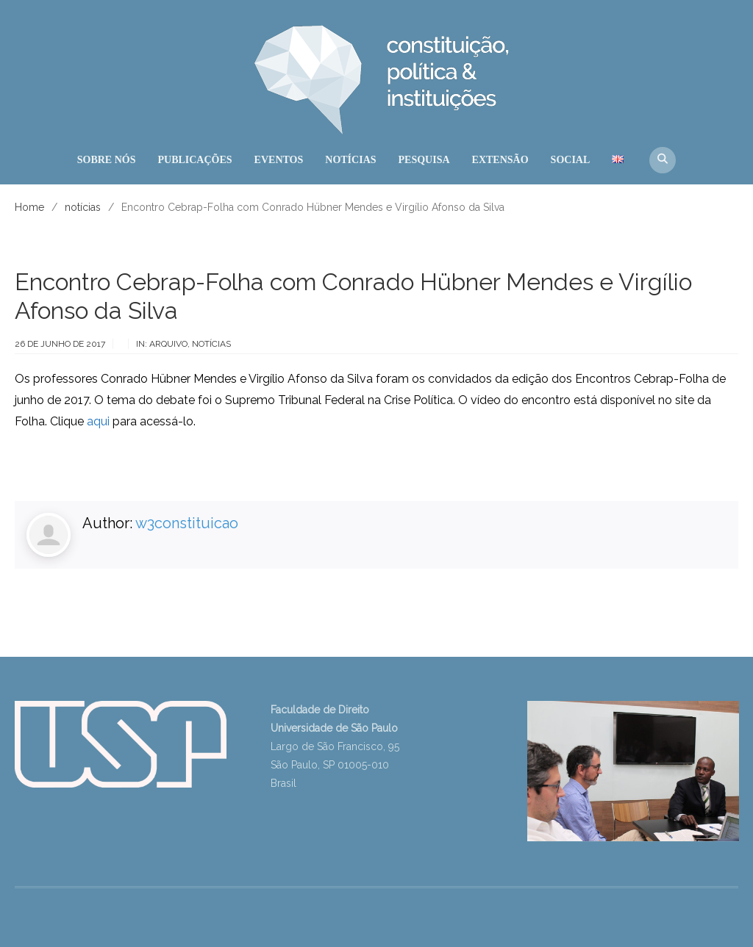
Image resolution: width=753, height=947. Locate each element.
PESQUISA (424, 159)
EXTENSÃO (500, 159)
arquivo (168, 344)
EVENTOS (279, 159)
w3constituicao (186, 523)
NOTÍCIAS (350, 159)
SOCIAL (570, 159)
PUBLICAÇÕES (194, 159)
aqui (98, 421)
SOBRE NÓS (106, 159)
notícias (211, 344)
